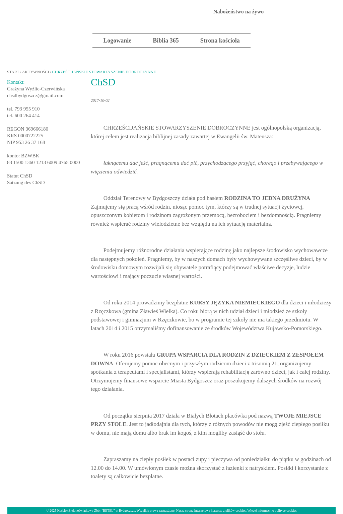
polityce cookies (286, 510)
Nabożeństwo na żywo (238, 11)
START (13, 72)
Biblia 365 (166, 40)
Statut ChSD (19, 175)
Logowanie (117, 40)
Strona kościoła (220, 40)
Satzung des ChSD (26, 182)
